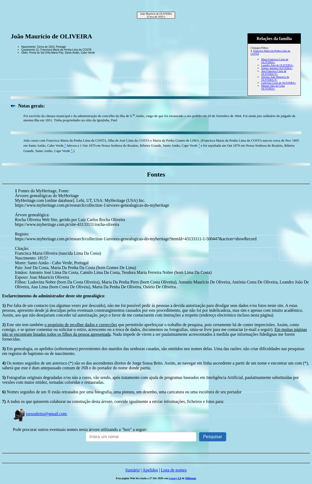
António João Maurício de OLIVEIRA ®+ (275, 78)
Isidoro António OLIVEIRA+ (277, 68)
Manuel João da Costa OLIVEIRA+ (273, 87)
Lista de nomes (174, 470)
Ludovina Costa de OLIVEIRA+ (278, 82)
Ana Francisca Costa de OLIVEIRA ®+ (273, 72)
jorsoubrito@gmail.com (40, 413)
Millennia (190, 478)
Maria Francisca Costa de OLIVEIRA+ (274, 61)
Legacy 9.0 (175, 478)
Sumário (132, 470)
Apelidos (150, 470)
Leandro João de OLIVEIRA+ (277, 65)
